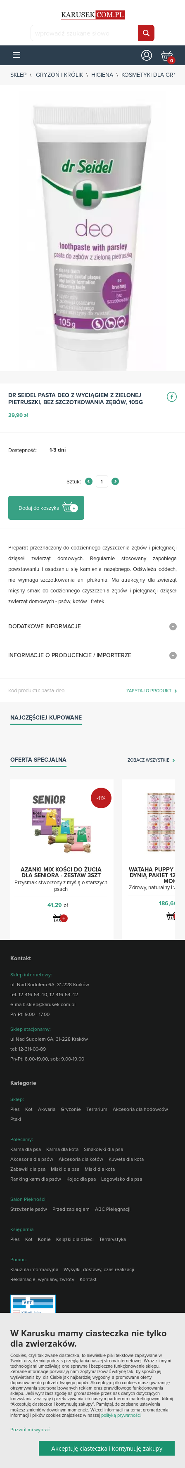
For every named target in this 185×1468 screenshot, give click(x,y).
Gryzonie (71, 1109)
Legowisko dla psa (121, 1178)
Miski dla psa (65, 1168)
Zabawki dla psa (27, 1168)
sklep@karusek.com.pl (51, 1004)
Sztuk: (73, 481)
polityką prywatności (120, 1415)
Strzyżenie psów (28, 1208)
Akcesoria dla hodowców (140, 1109)
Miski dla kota (100, 1168)
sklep (18, 75)
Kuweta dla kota (126, 1159)
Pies (15, 1109)
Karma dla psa (25, 1149)
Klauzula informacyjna (34, 1269)
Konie (44, 1239)
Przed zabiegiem (71, 1208)
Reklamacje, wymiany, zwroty (42, 1279)
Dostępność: (22, 450)
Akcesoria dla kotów (81, 1159)
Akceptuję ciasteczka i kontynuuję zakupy (106, 1448)
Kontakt (88, 1279)
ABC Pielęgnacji (112, 1208)
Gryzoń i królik (59, 75)
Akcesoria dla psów (31, 1159)
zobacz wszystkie (148, 760)
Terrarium (96, 1109)
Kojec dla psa (81, 1178)
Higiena (102, 75)
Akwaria (46, 1109)
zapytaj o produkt (148, 691)
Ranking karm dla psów (35, 1178)
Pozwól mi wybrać (30, 1429)
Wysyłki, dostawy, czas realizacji (99, 1269)
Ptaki (15, 1118)
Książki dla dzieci (75, 1239)
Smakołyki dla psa (103, 1149)
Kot (29, 1109)
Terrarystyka (112, 1239)
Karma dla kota (62, 1149)
